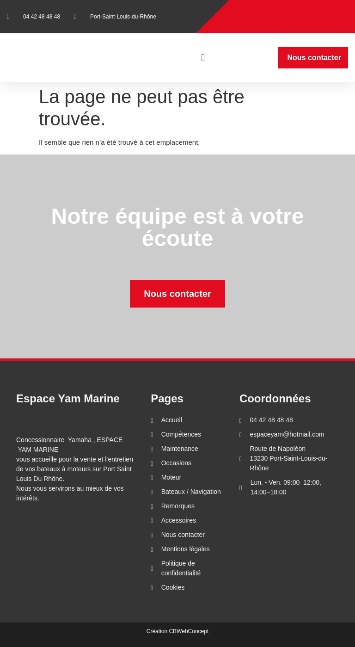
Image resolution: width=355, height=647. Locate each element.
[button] (203, 57)
